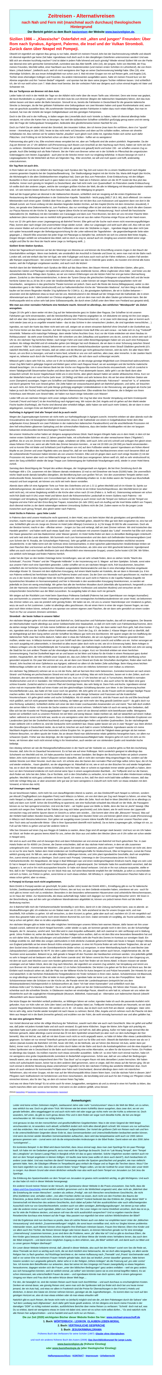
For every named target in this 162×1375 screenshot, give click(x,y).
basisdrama (41, 1092)
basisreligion (20, 1092)
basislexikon (32, 1092)
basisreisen (63, 1092)
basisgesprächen (53, 1092)
